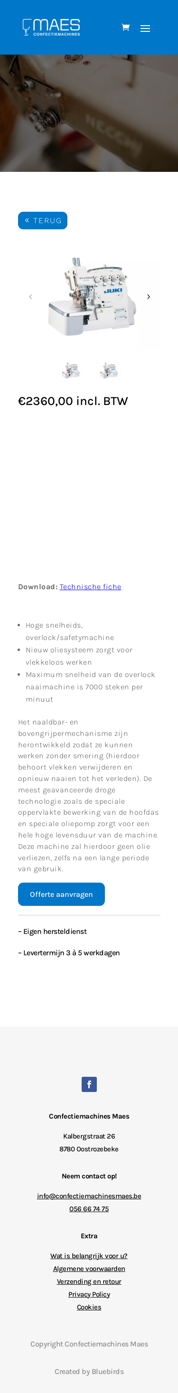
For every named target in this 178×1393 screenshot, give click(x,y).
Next (148, 296)
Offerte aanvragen (61, 894)
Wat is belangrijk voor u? (89, 1256)
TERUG (47, 220)
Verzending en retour (89, 1281)
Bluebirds (108, 1371)
